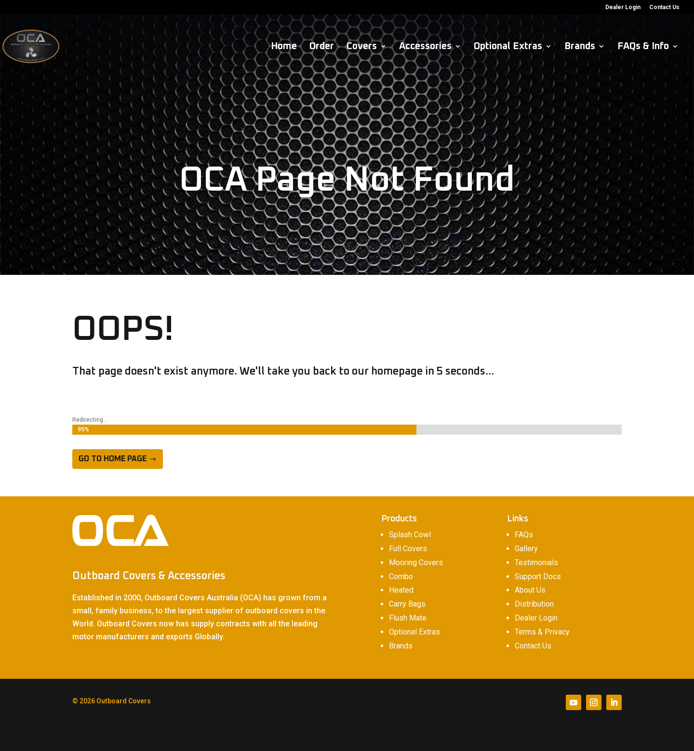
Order (321, 47)
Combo (401, 576)
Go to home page (113, 459)
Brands (579, 47)
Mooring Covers (416, 562)
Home (284, 47)
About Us (530, 590)
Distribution (534, 604)
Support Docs (538, 576)
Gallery (526, 548)
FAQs (524, 534)
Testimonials (536, 562)
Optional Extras (508, 47)
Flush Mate (408, 617)
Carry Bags (407, 604)
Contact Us (664, 7)
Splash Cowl (410, 534)
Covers (362, 47)
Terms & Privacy (542, 631)
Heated (401, 590)
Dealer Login (623, 7)
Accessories (425, 47)
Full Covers (408, 548)
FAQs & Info (643, 47)
